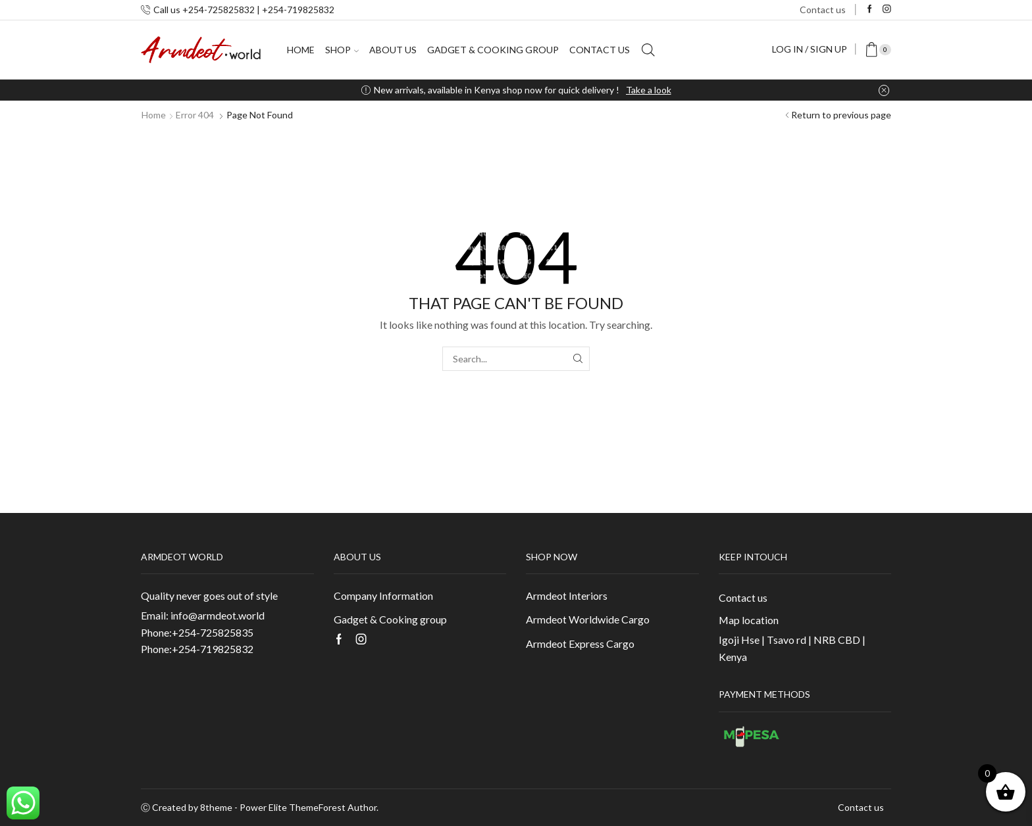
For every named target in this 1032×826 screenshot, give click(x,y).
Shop (342, 49)
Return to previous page (841, 114)
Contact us (823, 9)
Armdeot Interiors (566, 595)
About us (393, 49)
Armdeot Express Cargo (580, 643)
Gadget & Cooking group (493, 49)
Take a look (648, 89)
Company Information (383, 595)
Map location (749, 620)
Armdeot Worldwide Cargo (588, 619)
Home (301, 49)
